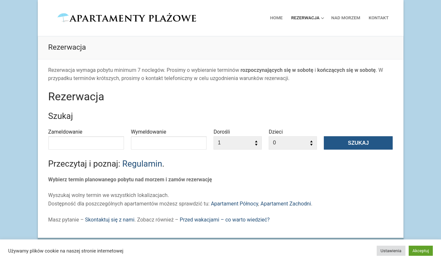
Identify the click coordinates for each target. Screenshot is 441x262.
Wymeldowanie (148, 132)
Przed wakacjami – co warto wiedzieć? (225, 220)
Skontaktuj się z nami (109, 220)
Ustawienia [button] (391, 250)
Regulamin (142, 164)
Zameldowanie (65, 132)
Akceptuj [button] (421, 250)
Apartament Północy (234, 204)
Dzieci (276, 132)
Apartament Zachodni (285, 204)
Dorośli (221, 132)
